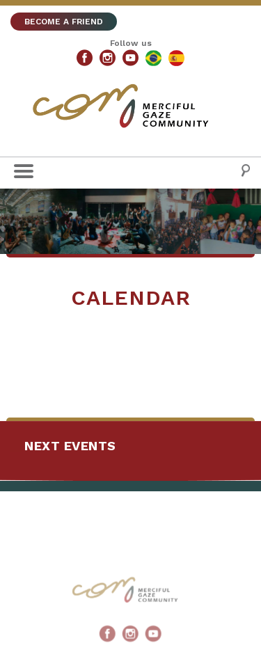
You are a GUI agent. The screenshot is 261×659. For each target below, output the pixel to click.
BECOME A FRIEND (63, 21)
